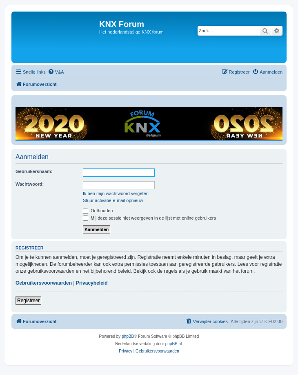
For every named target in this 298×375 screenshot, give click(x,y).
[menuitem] (56, 72)
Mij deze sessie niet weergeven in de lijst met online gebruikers (149, 218)
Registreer (28, 300)
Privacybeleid (91, 283)
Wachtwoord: (30, 184)
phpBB (128, 336)
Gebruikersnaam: (34, 171)
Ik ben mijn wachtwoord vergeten (116, 193)
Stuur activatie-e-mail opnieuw (113, 200)
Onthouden (98, 210)
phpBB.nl (173, 343)
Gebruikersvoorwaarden (44, 283)
